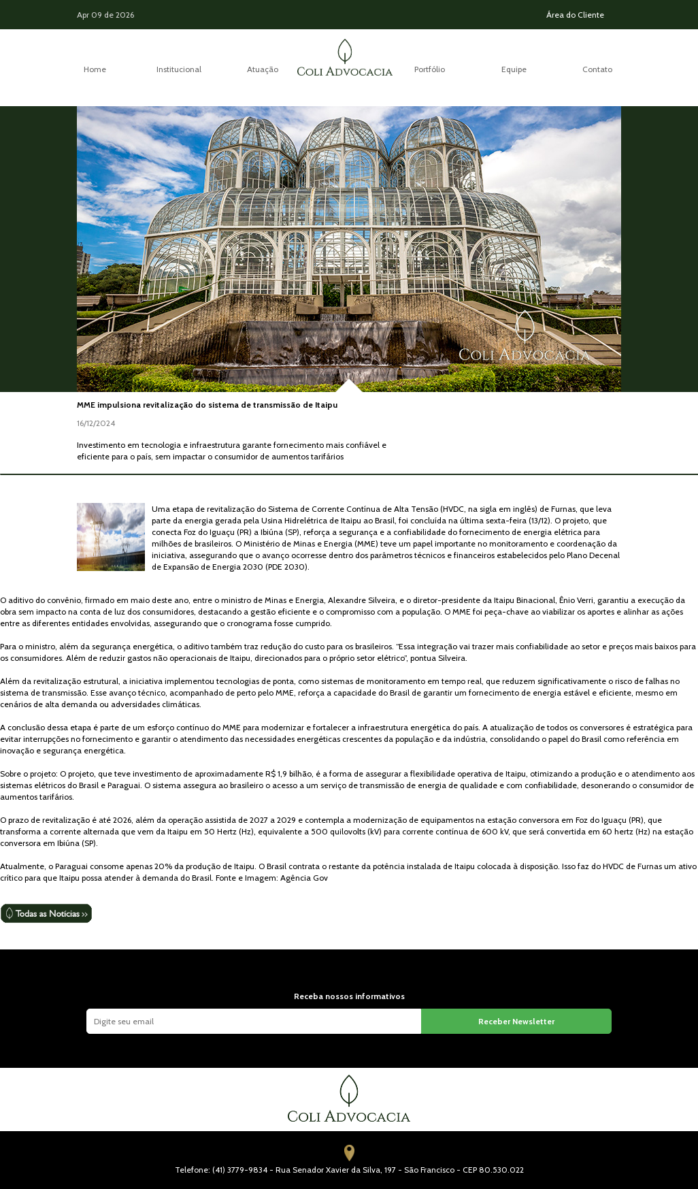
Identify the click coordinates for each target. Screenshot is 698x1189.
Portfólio (429, 69)
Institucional (178, 69)
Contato (597, 69)
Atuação (262, 69)
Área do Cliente (575, 15)
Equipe (514, 69)
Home (95, 69)
